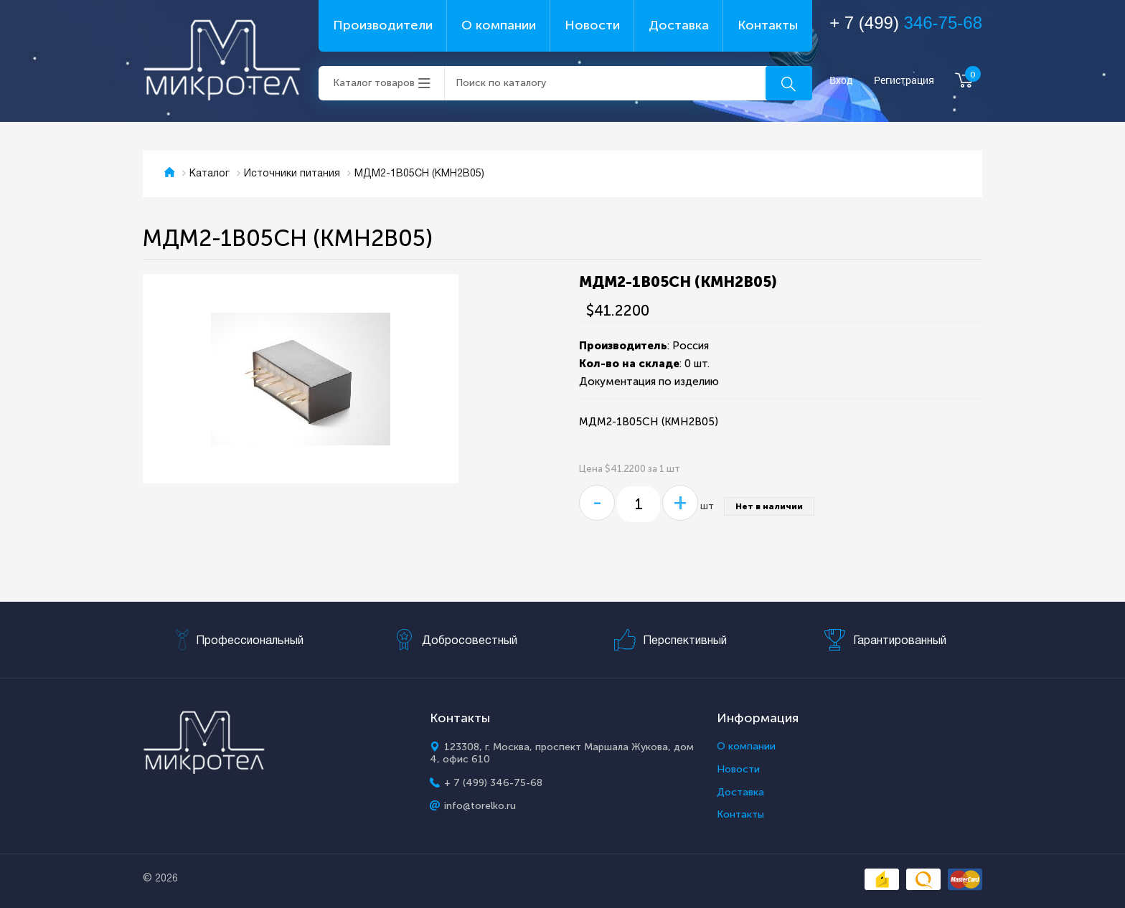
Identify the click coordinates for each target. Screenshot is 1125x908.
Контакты (768, 25)
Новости (592, 25)
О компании (498, 25)
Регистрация (904, 81)
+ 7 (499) (905, 22)
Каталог (209, 174)
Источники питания (292, 174)
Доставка (679, 25)
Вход (841, 81)
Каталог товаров (374, 83)
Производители (383, 25)
